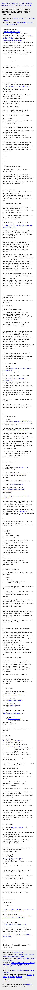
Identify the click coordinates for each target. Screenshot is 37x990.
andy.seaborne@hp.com (11, 32)
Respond (27, 18)
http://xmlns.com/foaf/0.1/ (12, 695)
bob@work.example (14, 705)
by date (29, 975)
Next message (21, 22)
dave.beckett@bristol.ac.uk (12, 40)
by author (19, 977)
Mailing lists (14, 3)
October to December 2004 (22, 5)
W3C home (5, 3)
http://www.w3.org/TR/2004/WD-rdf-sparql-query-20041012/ (16, 87)
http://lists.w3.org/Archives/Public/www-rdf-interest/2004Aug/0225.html (17, 917)
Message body (18, 18)
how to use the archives (15, 979)
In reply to (13, 24)
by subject (11, 977)
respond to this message (20, 970)
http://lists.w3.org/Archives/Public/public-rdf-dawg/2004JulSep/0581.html (18, 910)
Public (22, 3)
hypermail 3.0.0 (27, 984)
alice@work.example (14, 700)
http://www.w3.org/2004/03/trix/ (15, 924)
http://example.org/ (25, 423)
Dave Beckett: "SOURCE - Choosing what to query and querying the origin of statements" (19, 965)
